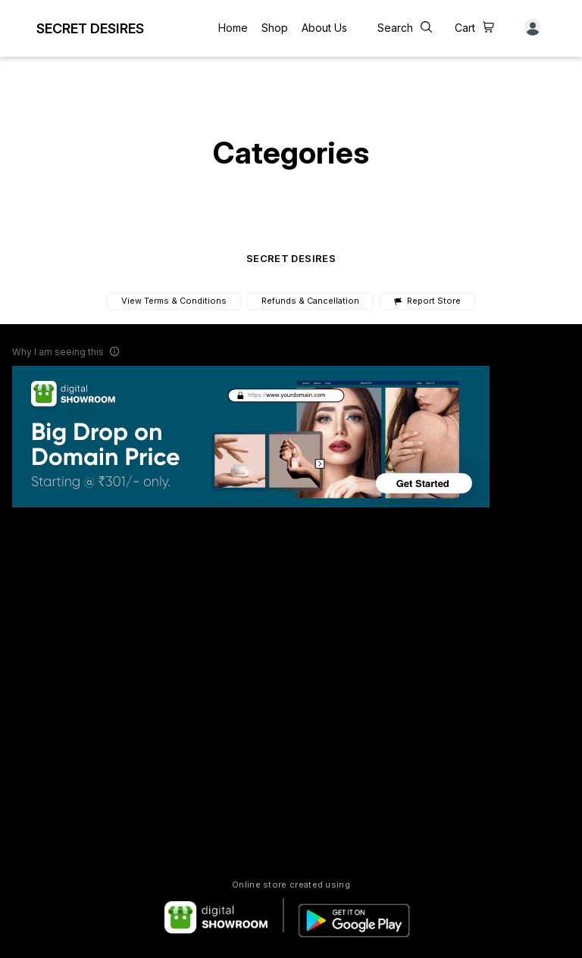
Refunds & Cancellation (310, 300)
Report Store (427, 301)
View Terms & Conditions (174, 300)
